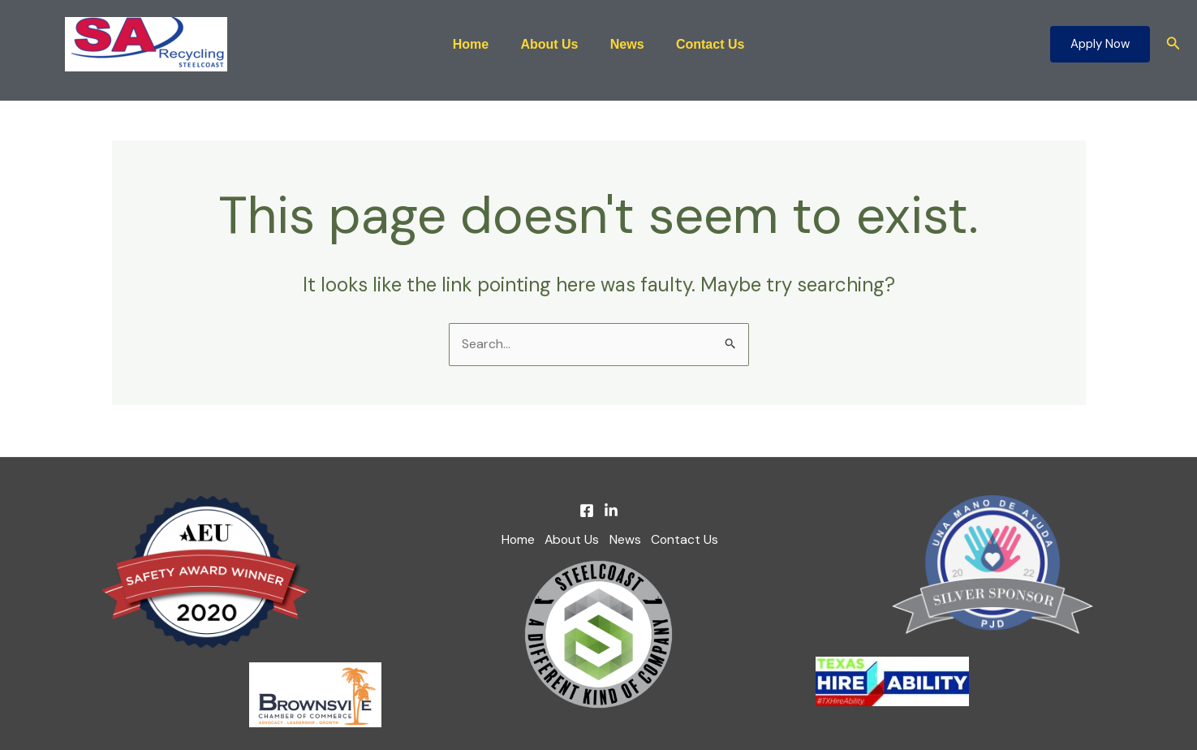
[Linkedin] (611, 511)
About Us (552, 44)
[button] (1100, 44)
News (624, 44)
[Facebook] (586, 511)
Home (479, 44)
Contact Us (701, 44)
